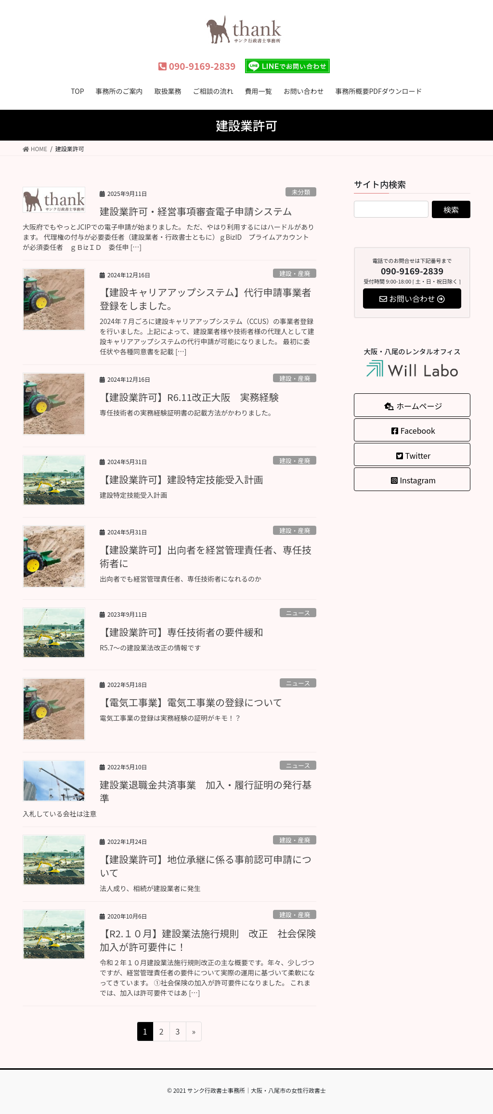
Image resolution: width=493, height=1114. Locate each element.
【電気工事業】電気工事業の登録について (191, 702)
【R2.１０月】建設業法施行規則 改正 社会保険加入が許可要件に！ (208, 940)
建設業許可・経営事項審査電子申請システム (196, 211)
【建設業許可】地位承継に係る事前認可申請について (205, 866)
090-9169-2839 (196, 66)
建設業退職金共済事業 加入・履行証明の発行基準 (205, 791)
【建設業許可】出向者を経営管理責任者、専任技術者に (205, 556)
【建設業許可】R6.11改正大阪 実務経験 (194, 397)
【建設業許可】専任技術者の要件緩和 (181, 632)
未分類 (301, 191)
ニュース (298, 612)
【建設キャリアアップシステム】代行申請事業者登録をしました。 (205, 298)
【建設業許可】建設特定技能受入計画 (181, 479)
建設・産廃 (294, 273)
